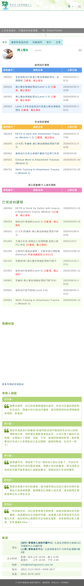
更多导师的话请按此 (13, 384)
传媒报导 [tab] (37, 42)
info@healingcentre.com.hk (37, 565)
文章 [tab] (58, 42)
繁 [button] (70, 6)
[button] (2, 21)
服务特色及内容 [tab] (19, 42)
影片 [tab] (49, 42)
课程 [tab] (4, 42)
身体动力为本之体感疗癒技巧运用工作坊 (37, 153)
